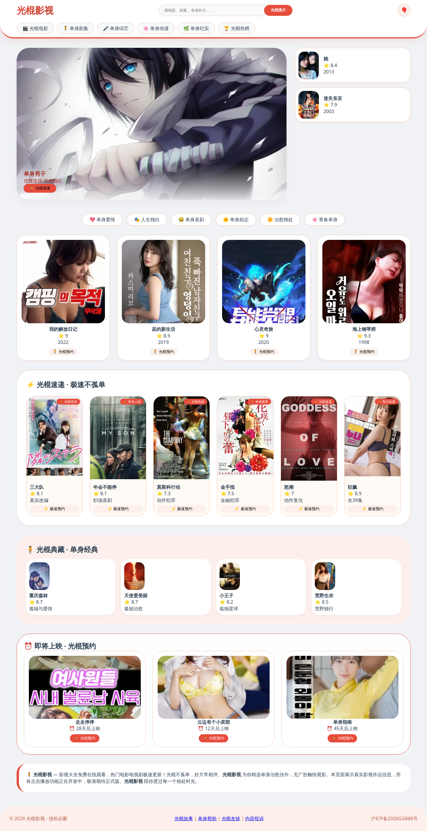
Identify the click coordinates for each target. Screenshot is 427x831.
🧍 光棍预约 (63, 351)
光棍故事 (183, 818)
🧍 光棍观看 (40, 188)
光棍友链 (231, 818)
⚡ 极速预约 (54, 509)
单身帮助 (207, 818)
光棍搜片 (278, 10)
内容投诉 (254, 818)
